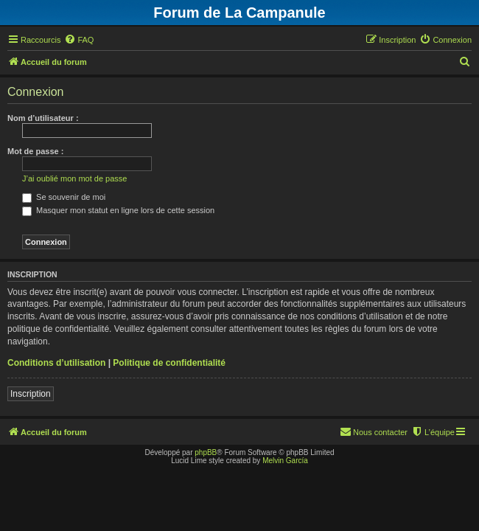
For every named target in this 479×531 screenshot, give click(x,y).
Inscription (30, 394)
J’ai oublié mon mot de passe (74, 178)
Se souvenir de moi (63, 196)
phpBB (206, 452)
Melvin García (285, 461)
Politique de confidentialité (169, 363)
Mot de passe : (35, 151)
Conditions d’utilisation (56, 363)
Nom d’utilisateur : (43, 118)
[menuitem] (79, 40)
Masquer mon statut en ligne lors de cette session (118, 210)
